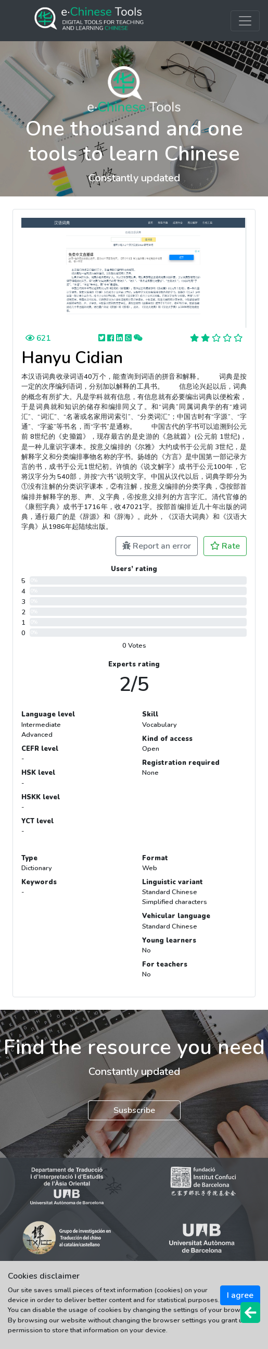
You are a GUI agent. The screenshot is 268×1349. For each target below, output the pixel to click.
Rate (225, 546)
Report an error (156, 546)
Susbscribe (134, 1110)
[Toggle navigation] (245, 20)
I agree (240, 1295)
